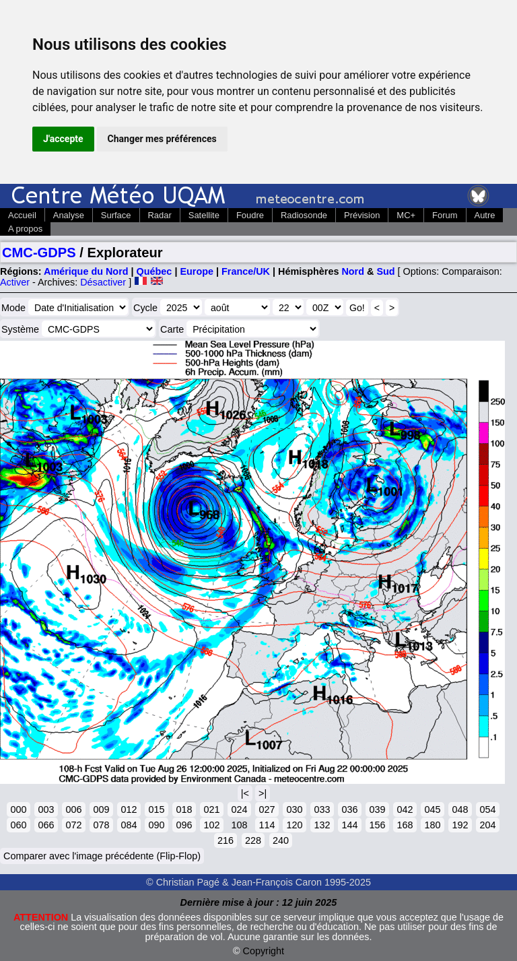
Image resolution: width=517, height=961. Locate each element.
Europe (196, 271)
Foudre (250, 215)
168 (405, 825)
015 (156, 809)
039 (377, 809)
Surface (116, 215)
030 (294, 809)
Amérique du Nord (86, 271)
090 (156, 825)
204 (487, 825)
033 (322, 809)
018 (184, 809)
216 (225, 840)
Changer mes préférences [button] (162, 138)
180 (432, 825)
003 (46, 809)
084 (128, 825)
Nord (352, 271)
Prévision (362, 215)
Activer (15, 282)
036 (349, 809)
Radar (160, 215)
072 (73, 825)
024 (239, 809)
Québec (154, 271)
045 (432, 809)
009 (101, 809)
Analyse (68, 215)
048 (460, 809)
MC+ (406, 215)
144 (349, 825)
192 (460, 825)
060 (18, 825)
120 (294, 825)
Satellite (203, 215)
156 (377, 825)
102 (211, 825)
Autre (485, 215)
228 (253, 840)
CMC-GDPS (39, 252)
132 (322, 825)
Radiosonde (304, 215)
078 (101, 825)
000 (18, 809)
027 (266, 809)
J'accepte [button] (63, 138)
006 (73, 809)
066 (46, 825)
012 (128, 809)
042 (405, 809)
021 (211, 809)
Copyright (264, 951)
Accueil (22, 215)
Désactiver (103, 282)
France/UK (245, 271)
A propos (25, 229)
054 (487, 809)
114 (266, 825)
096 (184, 825)
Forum (444, 215)
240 (281, 840)
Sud (385, 271)
